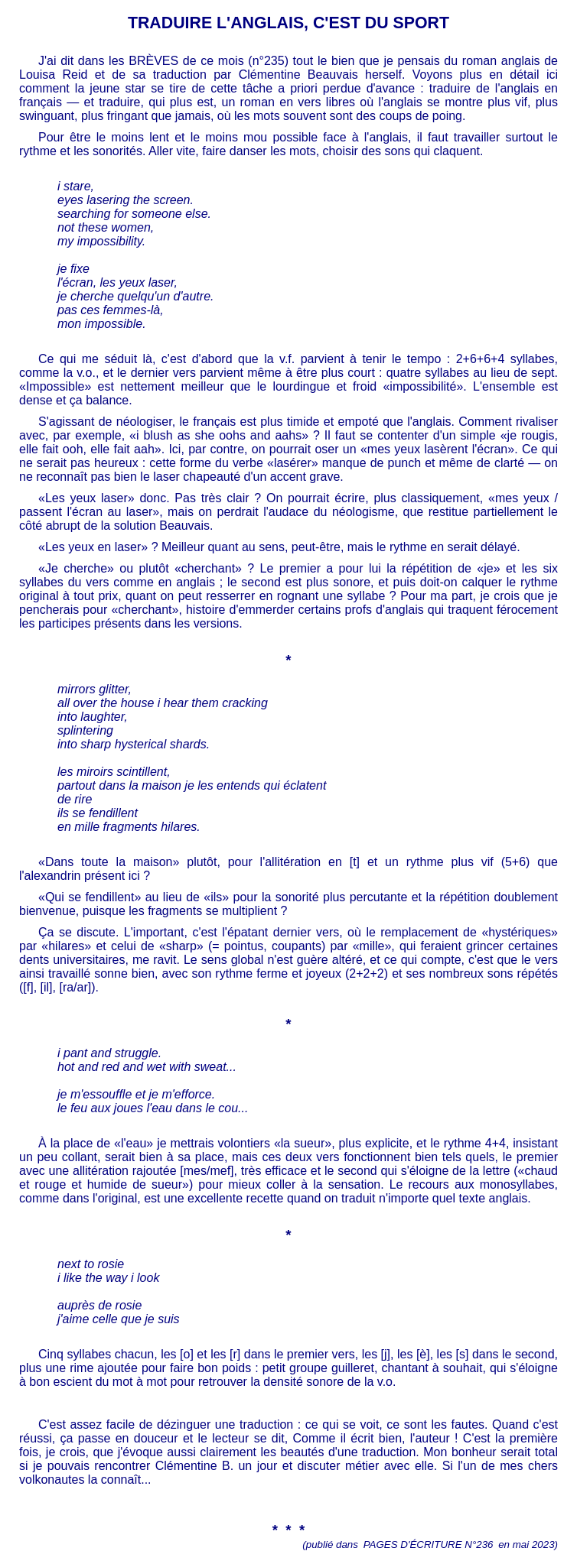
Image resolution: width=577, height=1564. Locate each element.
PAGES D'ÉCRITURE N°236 (428, 1544)
